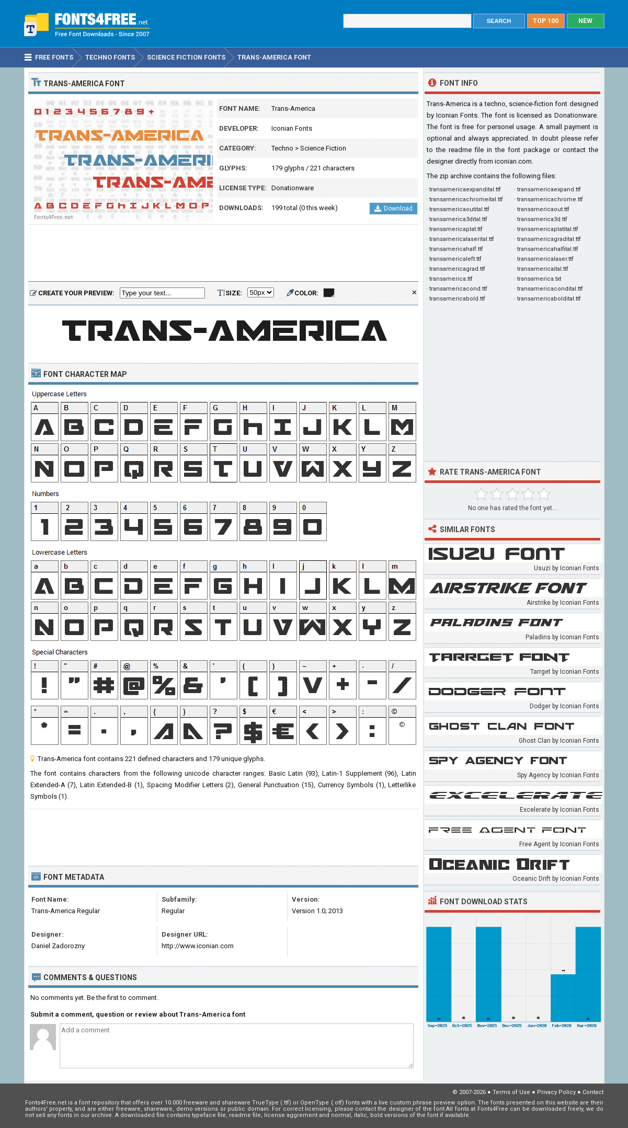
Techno (282, 148)
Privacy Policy (556, 1092)
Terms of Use (511, 1092)
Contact (593, 1092)
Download (393, 208)
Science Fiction (323, 148)
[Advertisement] (223, 253)
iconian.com (513, 161)
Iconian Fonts (291, 128)
